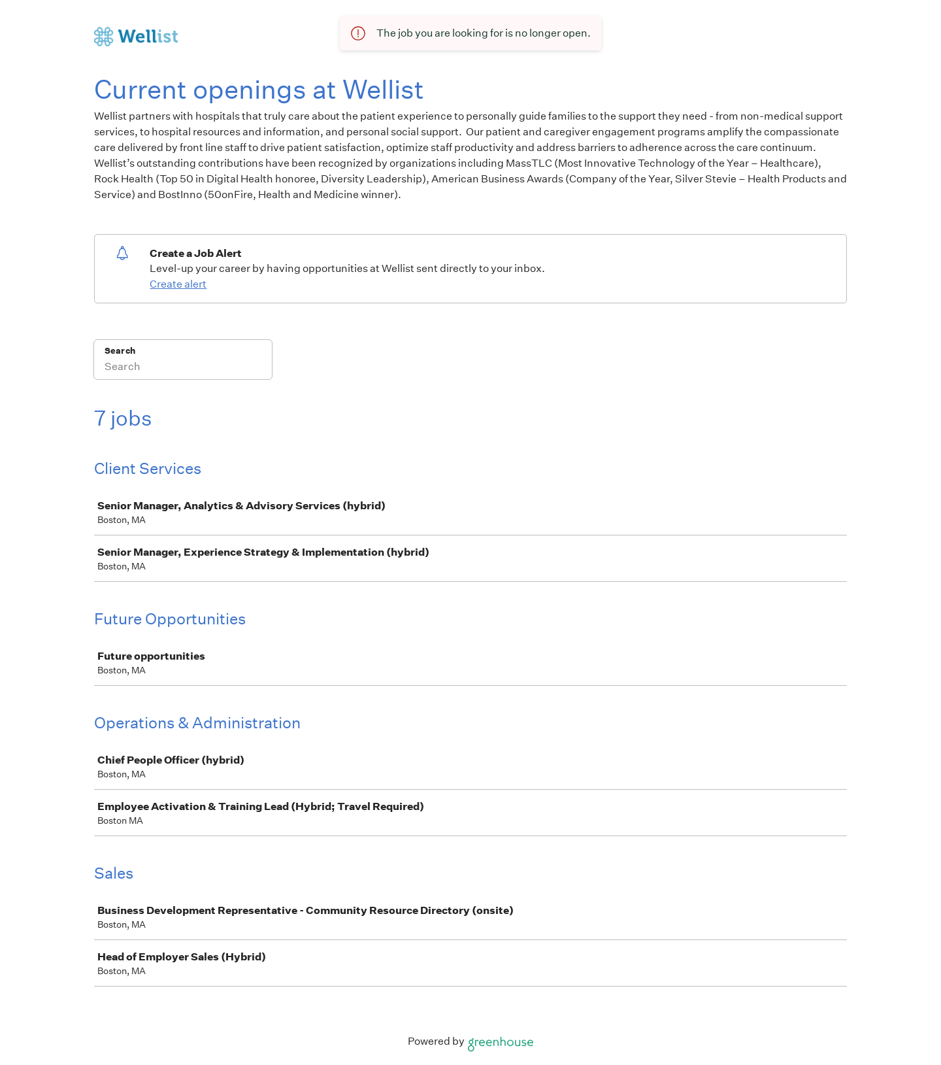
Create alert (178, 284)
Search (120, 350)
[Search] (183, 368)
